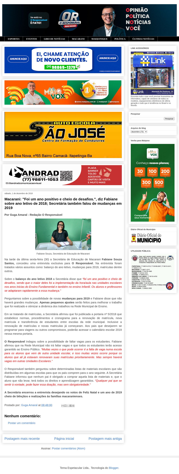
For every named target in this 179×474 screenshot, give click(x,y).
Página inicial (64, 438)
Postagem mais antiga (105, 438)
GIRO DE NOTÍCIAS (54, 39)
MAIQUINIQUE (99, 39)
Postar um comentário (21, 423)
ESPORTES (13, 39)
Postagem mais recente (22, 438)
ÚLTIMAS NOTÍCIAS (143, 39)
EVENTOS (31, 39)
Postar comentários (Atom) (68, 448)
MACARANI (78, 39)
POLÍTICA (119, 39)
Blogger (113, 467)
